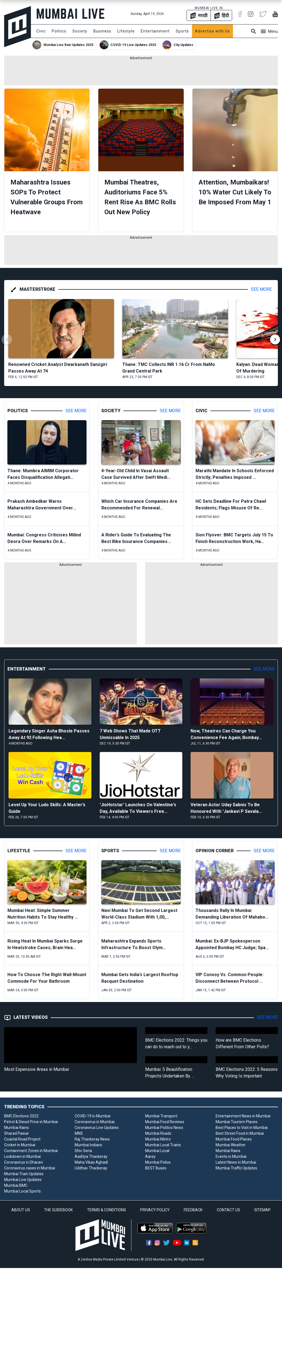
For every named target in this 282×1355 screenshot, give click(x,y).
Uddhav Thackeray (91, 1168)
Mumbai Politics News (164, 1127)
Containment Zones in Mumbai (31, 1150)
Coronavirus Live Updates (97, 1127)
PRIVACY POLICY (155, 1210)
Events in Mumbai (231, 1156)
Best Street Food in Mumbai (240, 1133)
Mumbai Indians (88, 1145)
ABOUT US (20, 1210)
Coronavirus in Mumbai (95, 1122)
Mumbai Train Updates (24, 1174)
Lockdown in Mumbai (22, 1156)
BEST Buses (155, 1168)
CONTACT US (228, 1210)
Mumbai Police (158, 1162)
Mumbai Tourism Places (236, 1122)
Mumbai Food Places (234, 1139)
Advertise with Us (212, 31)
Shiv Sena (83, 1150)
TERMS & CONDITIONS (106, 1210)
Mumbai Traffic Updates (236, 1168)
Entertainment (155, 31)
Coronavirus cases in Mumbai (29, 1168)
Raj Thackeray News (92, 1139)
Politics (59, 31)
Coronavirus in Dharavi (23, 1162)
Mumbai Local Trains (163, 1145)
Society (79, 31)
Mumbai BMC (16, 1185)
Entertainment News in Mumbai (243, 1116)
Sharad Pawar (16, 1133)
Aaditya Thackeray (91, 1156)
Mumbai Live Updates (23, 1179)
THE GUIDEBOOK (58, 1210)
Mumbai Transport (161, 1116)
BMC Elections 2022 (21, 1116)
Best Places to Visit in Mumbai (242, 1127)
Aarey (150, 1156)
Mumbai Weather (231, 1145)
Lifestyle (126, 31)
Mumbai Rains (16, 1127)
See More (261, 289)
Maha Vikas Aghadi (91, 1162)
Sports (182, 31)
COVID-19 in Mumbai (92, 1116)
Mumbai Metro (158, 1139)
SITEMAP (262, 1210)
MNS (79, 1133)
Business (102, 31)
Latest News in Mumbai (236, 1162)
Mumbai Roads (158, 1133)
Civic (41, 31)
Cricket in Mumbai (19, 1145)
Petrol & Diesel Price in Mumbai (31, 1122)
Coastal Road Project (22, 1139)
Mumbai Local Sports (22, 1191)
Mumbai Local (157, 1150)
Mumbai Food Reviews (164, 1122)
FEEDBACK (193, 1210)
